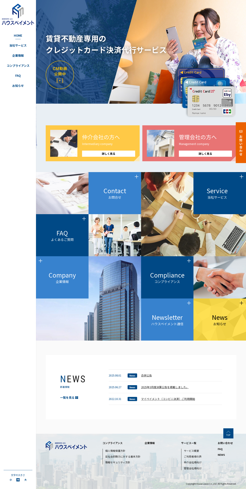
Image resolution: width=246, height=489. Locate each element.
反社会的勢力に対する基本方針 (123, 456)
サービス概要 (191, 451)
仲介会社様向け (193, 462)
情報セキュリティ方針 (117, 462)
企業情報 (18, 55)
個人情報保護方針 (115, 451)
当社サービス (18, 45)
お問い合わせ (225, 443)
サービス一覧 (188, 443)
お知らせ (18, 85)
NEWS (221, 454)
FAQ (18, 75)
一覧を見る (69, 397)
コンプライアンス (18, 65)
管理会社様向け (193, 468)
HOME (18, 35)
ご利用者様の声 (193, 456)
